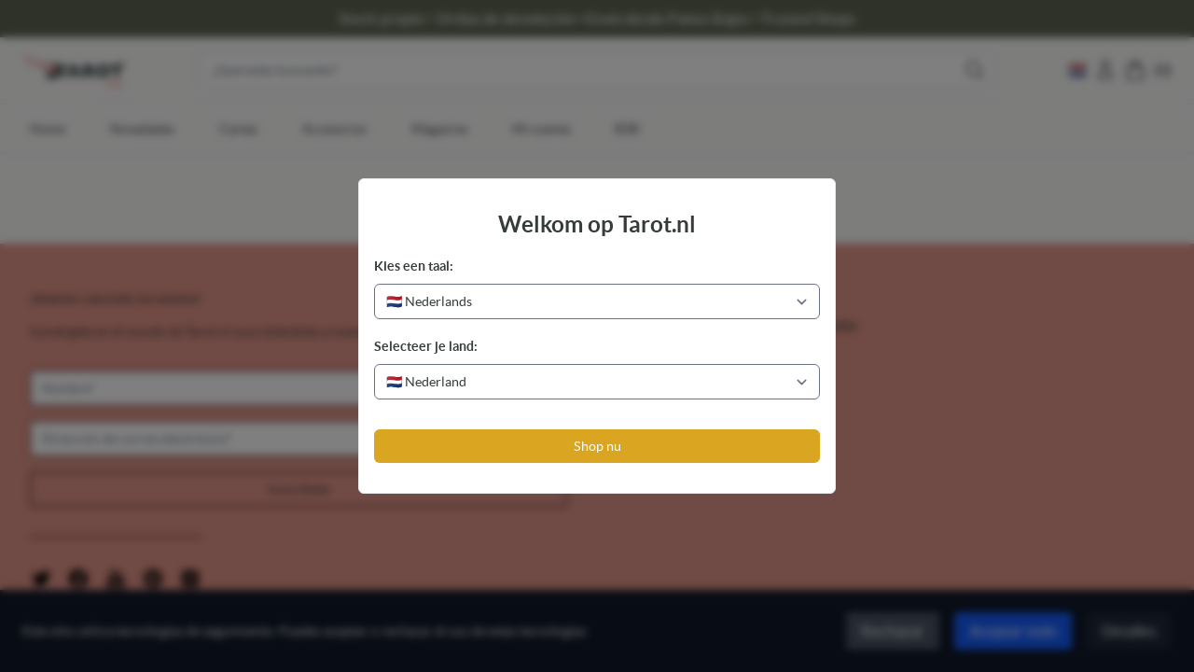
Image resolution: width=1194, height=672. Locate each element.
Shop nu (597, 446)
